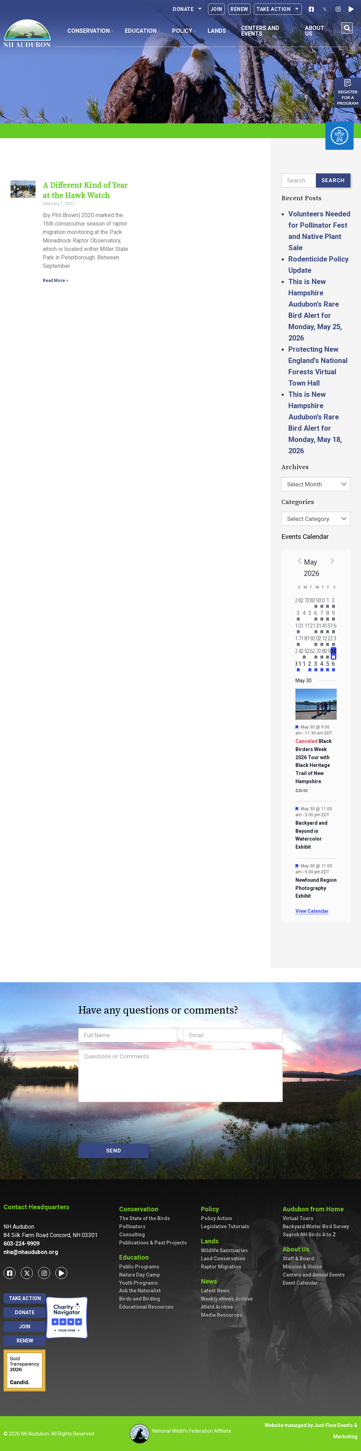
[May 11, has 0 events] (304, 628)
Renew (239, 9)
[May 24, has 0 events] (298, 653)
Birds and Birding (139, 1299)
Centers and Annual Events (314, 1275)
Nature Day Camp (139, 1275)
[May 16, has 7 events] (334, 628)
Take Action (277, 9)
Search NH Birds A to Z (309, 1234)
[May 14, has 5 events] (322, 628)
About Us (298, 1249)
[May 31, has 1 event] (298, 666)
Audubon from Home (315, 1209)
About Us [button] (317, 31)
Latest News (215, 1290)
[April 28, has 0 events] (310, 602)
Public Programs (139, 1266)
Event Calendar (300, 1283)
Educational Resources (146, 1307)
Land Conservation (223, 1258)
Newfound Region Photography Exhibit (316, 888)
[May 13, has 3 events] (316, 628)
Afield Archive (217, 1307)
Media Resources (221, 1315)
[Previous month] (299, 561)
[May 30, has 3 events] (334, 653)
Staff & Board (298, 1258)
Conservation (140, 1209)
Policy (211, 1209)
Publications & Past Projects (153, 1243)
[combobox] (315, 484)
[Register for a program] (347, 82)
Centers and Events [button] (267, 31)
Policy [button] (184, 30)
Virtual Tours (298, 1218)
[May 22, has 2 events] (328, 640)
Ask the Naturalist (140, 1290)
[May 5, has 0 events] (310, 615)
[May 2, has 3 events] (334, 602)
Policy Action (216, 1218)
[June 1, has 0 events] (304, 666)
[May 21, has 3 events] (322, 640)
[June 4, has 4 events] (322, 666)
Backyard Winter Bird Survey (316, 1226)
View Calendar (312, 911)
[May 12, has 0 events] (310, 628)
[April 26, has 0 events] (298, 602)
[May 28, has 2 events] (322, 653)
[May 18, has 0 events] (304, 640)
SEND (113, 1151)
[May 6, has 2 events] (316, 615)
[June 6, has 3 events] (334, 666)
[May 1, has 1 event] (328, 602)
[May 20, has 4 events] (316, 640)
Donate (187, 9)
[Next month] (332, 561)
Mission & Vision (302, 1266)
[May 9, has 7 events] (334, 615)
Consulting (132, 1234)
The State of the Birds (144, 1218)
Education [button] (142, 30)
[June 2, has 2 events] (310, 666)
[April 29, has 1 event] (316, 602)
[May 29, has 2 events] (328, 653)
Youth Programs (138, 1283)
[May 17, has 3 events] (298, 640)
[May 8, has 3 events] (328, 615)
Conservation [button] (90, 30)
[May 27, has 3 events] (316, 653)
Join (216, 9)
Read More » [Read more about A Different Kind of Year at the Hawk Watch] (54, 280)
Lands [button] (219, 30)
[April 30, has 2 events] (322, 602)
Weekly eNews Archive (227, 1299)
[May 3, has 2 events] (298, 615)
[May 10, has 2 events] (298, 628)
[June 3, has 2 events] (316, 666)
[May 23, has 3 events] (334, 640)
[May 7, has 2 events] (322, 615)
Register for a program (348, 97)
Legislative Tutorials (225, 1226)
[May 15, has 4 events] (328, 628)
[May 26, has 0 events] (310, 653)
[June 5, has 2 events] (328, 666)
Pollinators (132, 1226)
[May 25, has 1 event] (304, 653)
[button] (347, 28)
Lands (211, 1241)
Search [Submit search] (333, 180)
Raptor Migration (221, 1266)
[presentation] (131, 1123)
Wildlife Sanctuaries (224, 1250)
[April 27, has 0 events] (304, 602)
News (210, 1281)
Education (135, 1257)
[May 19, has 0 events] (310, 640)
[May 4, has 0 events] (304, 615)
